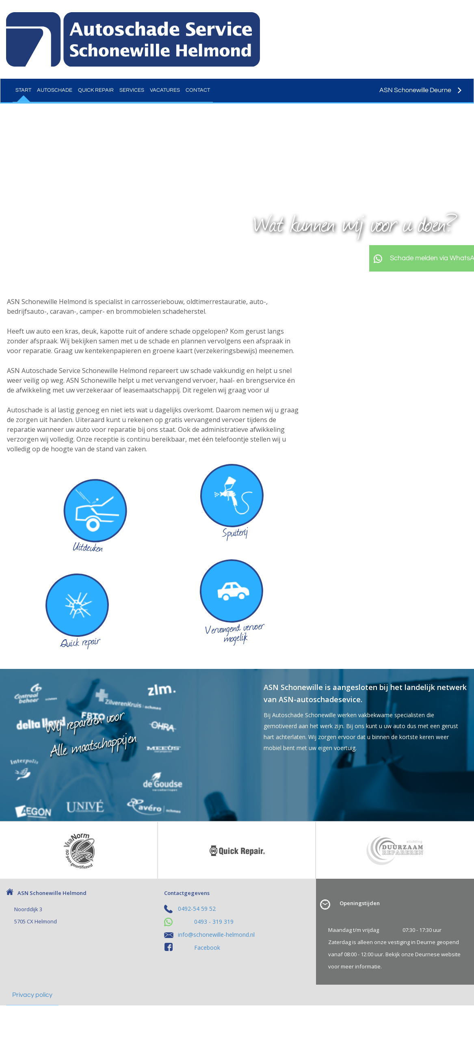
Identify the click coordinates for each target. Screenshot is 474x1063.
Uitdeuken (88, 547)
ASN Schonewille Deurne (420, 90)
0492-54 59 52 (197, 908)
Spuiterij (235, 532)
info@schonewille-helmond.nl (216, 934)
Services (131, 90)
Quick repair (80, 641)
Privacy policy (32, 995)
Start (23, 90)
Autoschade (54, 90)
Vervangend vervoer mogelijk (235, 632)
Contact (198, 90)
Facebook (207, 947)
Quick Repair (96, 90)
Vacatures (165, 90)
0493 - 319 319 (214, 921)
